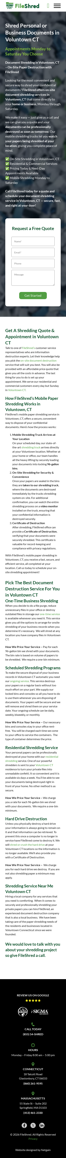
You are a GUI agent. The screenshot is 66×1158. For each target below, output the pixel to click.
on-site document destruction (38, 360)
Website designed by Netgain (33, 1150)
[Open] (57, 6)
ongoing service (19, 681)
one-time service (50, 614)
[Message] (33, 278)
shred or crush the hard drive (27, 844)
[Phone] (33, 263)
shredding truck (30, 447)
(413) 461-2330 (33, 1112)
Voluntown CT (17, 390)
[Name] (33, 241)
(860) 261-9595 (33, 1083)
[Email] (33, 252)
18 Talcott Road (33, 1074)
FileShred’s (28, 347)
